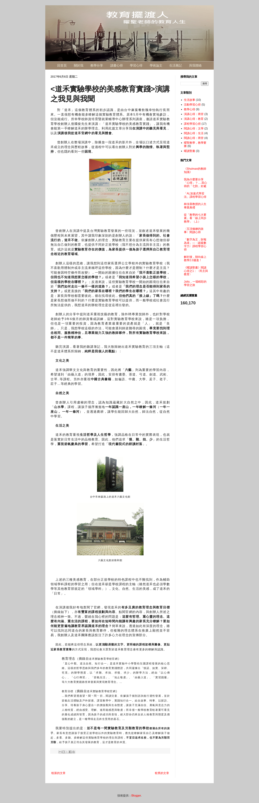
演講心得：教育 (194, 118)
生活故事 (189, 99)
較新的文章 (58, 773)
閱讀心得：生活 (194, 133)
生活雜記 (175, 65)
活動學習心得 (192, 104)
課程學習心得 (192, 123)
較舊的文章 (162, 773)
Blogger (136, 795)
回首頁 (62, 65)
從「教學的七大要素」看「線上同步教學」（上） (195, 218)
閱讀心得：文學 (194, 128)
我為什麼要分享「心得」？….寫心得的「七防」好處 (195, 183)
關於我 (78, 65)
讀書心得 (116, 65)
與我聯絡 (195, 65)
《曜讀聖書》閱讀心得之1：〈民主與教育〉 (196, 271)
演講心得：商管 (194, 114)
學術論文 (156, 65)
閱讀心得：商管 (194, 137)
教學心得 (189, 109)
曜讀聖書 (189, 150)
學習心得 (136, 65)
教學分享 (96, 65)
